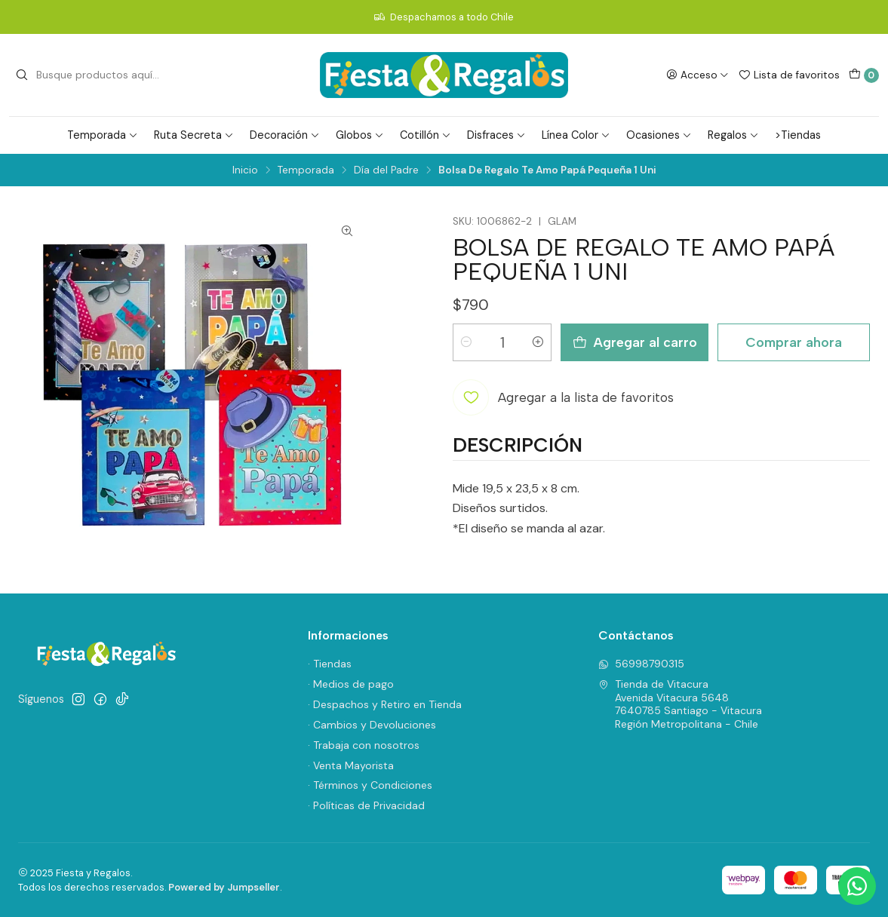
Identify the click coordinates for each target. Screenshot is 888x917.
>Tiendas (798, 135)
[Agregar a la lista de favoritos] (563, 397)
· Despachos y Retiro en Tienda (385, 704)
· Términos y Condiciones (370, 785)
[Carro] (864, 75)
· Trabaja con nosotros (363, 745)
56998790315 (641, 663)
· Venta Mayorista (351, 765)
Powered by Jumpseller (224, 887)
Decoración (285, 135)
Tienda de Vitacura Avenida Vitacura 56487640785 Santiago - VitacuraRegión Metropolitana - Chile (680, 704)
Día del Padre (386, 170)
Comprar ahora (793, 342)
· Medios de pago (351, 684)
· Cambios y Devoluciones (372, 724)
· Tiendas (330, 663)
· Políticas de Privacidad (366, 805)
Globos (360, 135)
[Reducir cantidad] (466, 342)
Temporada (102, 135)
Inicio (245, 170)
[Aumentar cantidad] (538, 342)
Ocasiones (659, 135)
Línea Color (576, 135)
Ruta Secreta (194, 135)
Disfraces (496, 135)
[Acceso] (697, 75)
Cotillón (425, 135)
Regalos (733, 135)
